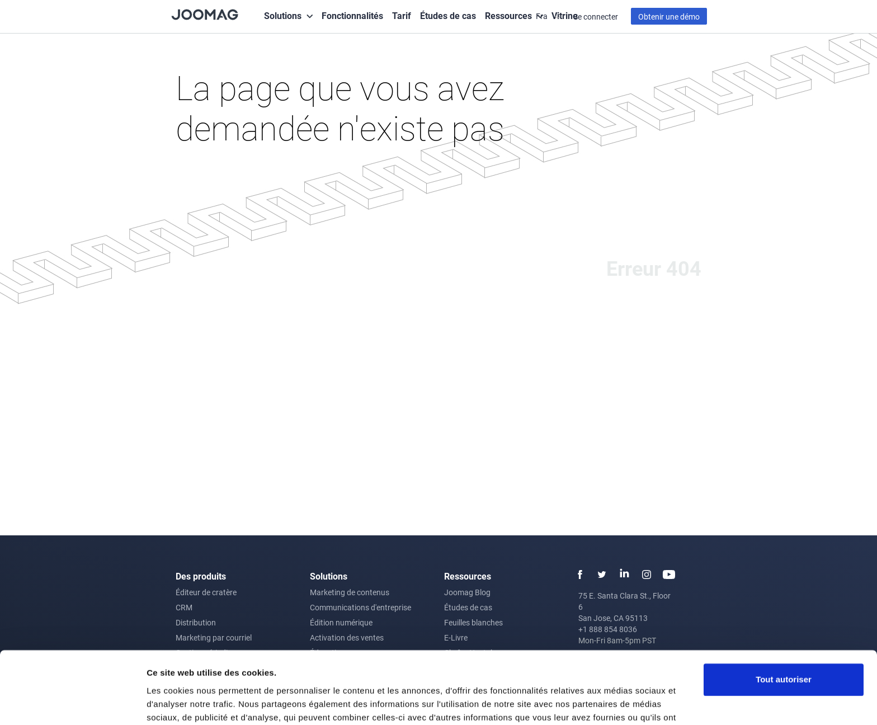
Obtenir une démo (669, 16)
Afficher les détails (184, 703)
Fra (542, 16)
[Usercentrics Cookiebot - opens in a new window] (72, 703)
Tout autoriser (784, 620)
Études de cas (448, 15)
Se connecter (595, 16)
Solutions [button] (282, 15)
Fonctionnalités (352, 15)
